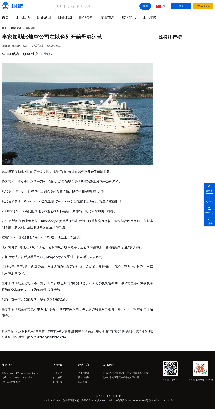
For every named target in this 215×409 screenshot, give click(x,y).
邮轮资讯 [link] (16, 28)
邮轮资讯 (129, 17)
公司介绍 (57, 372)
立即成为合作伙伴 (11, 381)
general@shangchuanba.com (24, 372)
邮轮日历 (23, 17)
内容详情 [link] (31, 28)
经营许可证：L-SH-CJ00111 (108, 396)
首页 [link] (4, 28)
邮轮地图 (150, 17)
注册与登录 (83, 372)
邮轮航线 (65, 17)
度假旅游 (107, 17)
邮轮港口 (44, 17)
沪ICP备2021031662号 (161, 400)
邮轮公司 (86, 17)
